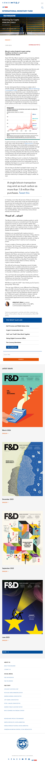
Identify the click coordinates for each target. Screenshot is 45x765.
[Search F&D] (21, 354)
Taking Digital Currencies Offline (16, 338)
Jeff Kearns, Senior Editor (11, 700)
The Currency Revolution (13, 342)
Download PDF (34, 45)
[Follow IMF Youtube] (12, 2)
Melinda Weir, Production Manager (14, 719)
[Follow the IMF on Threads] (10, 2)
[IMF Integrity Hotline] (18, 2)
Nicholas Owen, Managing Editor (13, 693)
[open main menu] (42, 3)
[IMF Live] (5, 7)
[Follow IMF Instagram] (8, 2)
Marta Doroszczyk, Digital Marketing (14, 722)
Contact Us (7, 669)
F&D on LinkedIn (8, 681)
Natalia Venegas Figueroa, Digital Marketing (16, 726)
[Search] (42, 8)
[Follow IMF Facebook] (4, 2)
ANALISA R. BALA (9, 22)
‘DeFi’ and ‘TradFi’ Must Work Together (18, 334)
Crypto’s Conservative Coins (14, 330)
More (6, 652)
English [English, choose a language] (8, 40)
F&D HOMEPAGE (12, 347)
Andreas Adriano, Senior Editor (12, 696)
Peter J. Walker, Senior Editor (12, 703)
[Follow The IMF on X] (3, 2)
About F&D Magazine (9, 666)
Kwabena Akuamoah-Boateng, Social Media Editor (18, 729)
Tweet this (24, 193)
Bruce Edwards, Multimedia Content (14, 711)
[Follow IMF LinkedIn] (6, 2)
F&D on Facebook (9, 677)
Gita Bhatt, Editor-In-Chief (11, 689)
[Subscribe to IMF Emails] (16, 2)
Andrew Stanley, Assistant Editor (13, 707)
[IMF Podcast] (14, 2)
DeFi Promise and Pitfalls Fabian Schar (17, 326)
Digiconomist (29, 143)
